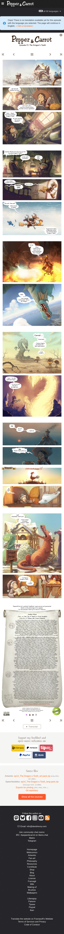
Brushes (32, 890)
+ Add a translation (24, 26)
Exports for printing (32, 787)
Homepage (32, 849)
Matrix (32, 838)
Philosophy (32, 861)
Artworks (32, 855)
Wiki (32, 884)
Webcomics (32, 852)
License (31, 878)
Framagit (32, 881)
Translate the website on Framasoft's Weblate (32, 919)
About (32, 875)
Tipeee (32, 904)
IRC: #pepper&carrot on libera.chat (32, 835)
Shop (32, 870)
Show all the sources (32, 797)
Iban (32, 910)
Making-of (32, 887)
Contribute (32, 867)
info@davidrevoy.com (37, 826)
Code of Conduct (32, 925)
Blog (32, 873)
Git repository (32, 790)
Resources (32, 864)
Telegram (32, 841)
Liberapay (32, 899)
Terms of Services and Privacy (32, 922)
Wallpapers (32, 893)
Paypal (32, 907)
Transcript (33, 727)
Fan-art (32, 858)
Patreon (32, 901)
